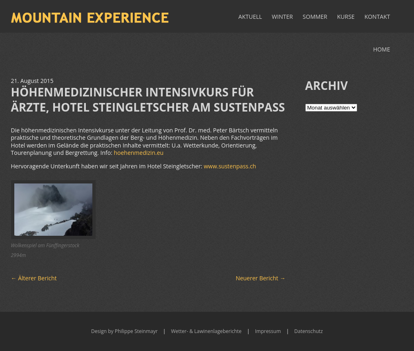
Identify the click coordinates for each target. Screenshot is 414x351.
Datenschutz (308, 331)
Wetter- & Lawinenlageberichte (206, 331)
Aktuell (250, 16)
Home (381, 49)
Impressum (268, 331)
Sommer (315, 16)
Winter (282, 16)
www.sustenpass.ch (230, 166)
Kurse (346, 16)
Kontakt (377, 16)
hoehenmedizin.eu (138, 152)
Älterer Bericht (34, 278)
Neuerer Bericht (261, 278)
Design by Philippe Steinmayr (124, 331)
